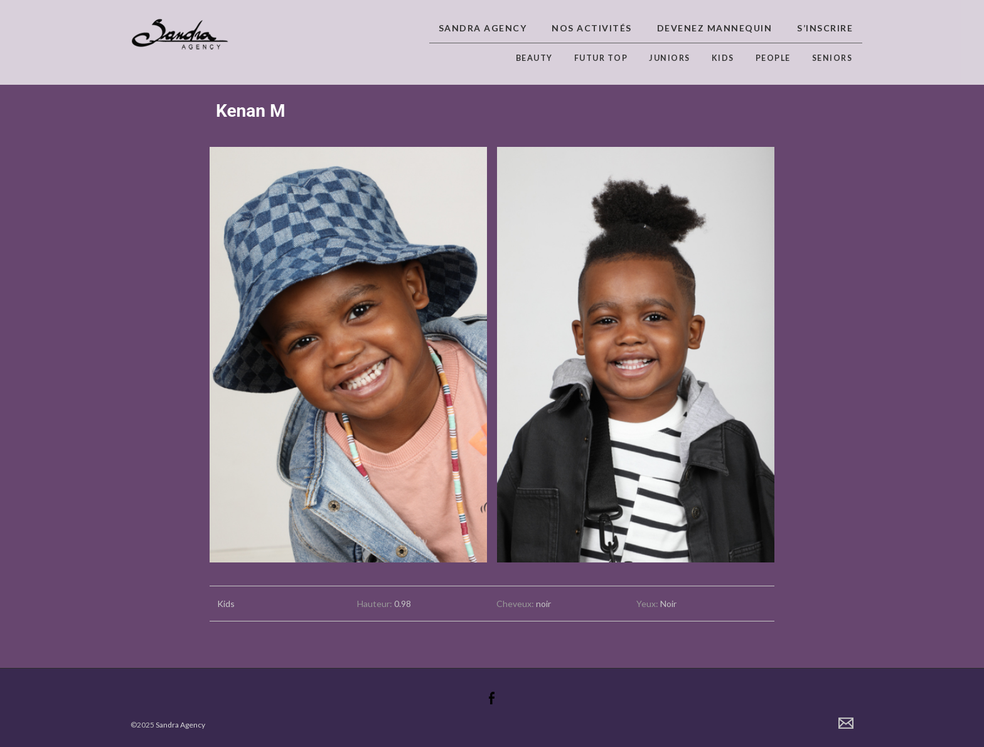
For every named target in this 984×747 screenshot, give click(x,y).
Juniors (669, 58)
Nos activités (592, 28)
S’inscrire (825, 28)
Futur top (601, 58)
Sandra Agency (483, 28)
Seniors (832, 58)
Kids (723, 58)
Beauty (534, 58)
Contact (845, 723)
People (773, 58)
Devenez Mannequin (715, 28)
